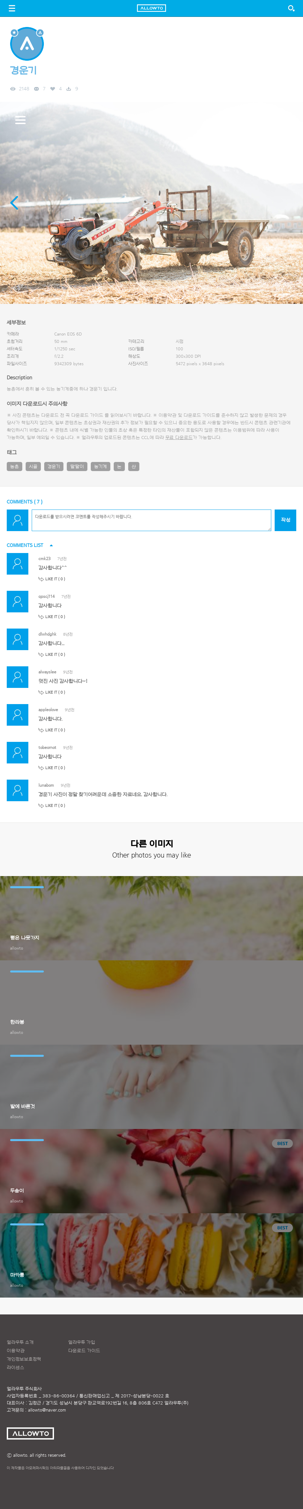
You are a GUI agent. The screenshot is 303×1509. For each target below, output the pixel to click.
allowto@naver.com (47, 1410)
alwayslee (47, 672)
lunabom (46, 785)
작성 (285, 520)
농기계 (100, 466)
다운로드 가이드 (87, 415)
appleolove (48, 709)
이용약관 (16, 1350)
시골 (33, 466)
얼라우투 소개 (20, 1342)
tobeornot (47, 747)
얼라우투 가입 (81, 1342)
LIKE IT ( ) (55, 579)
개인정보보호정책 (24, 1359)
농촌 (14, 466)
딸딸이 (77, 466)
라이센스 (15, 1367)
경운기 (54, 466)
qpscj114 (46, 596)
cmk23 (44, 558)
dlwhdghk (47, 634)
